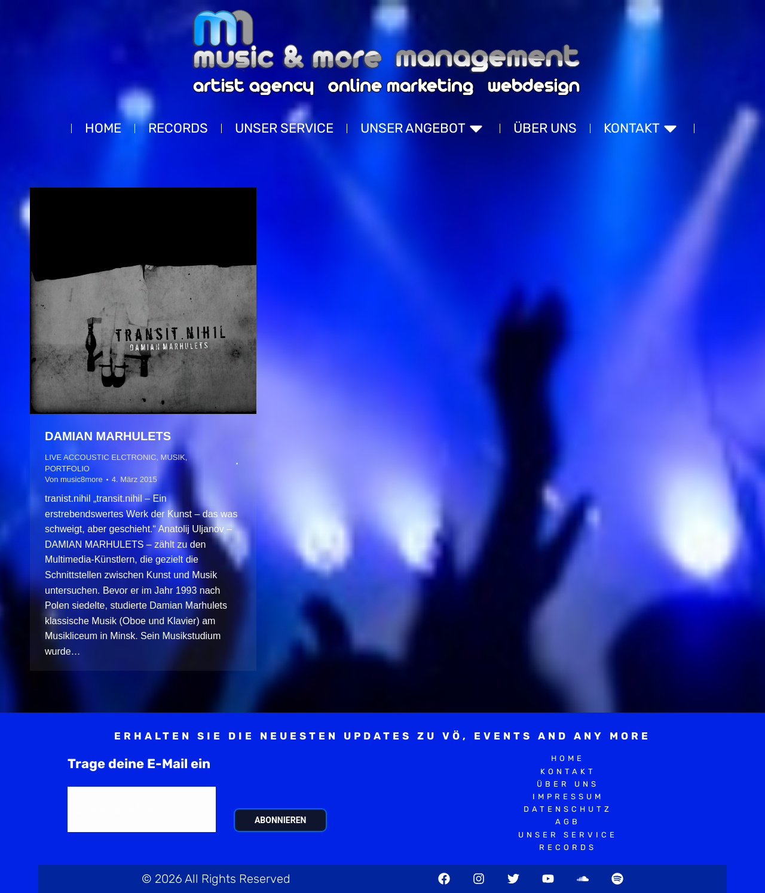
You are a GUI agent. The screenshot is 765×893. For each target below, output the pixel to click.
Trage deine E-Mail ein (139, 764)
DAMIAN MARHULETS (108, 436)
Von (74, 479)
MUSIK (173, 457)
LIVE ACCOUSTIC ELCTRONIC (100, 457)
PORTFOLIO (67, 468)
